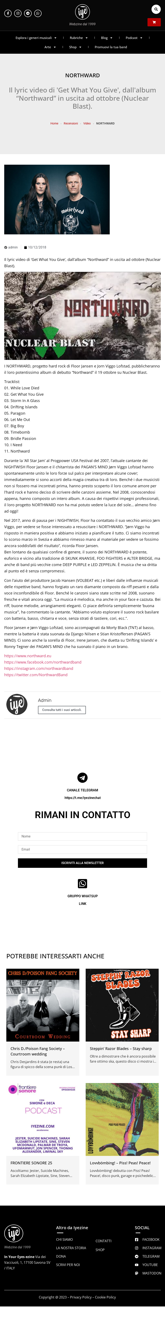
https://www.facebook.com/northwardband (42, 662)
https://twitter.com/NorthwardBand (36, 674)
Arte (50, 47)
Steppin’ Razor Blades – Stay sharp (121, 1048)
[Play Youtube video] (82, 316)
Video (87, 123)
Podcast (134, 37)
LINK (82, 904)
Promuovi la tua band (111, 47)
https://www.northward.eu (27, 655)
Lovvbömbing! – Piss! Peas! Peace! (120, 1162)
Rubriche (79, 37)
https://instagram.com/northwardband (38, 668)
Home (54, 123)
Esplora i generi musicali (36, 37)
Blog (107, 37)
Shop (75, 47)
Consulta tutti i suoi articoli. (62, 710)
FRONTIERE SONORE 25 (31, 1162)
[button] (156, 9)
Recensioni (71, 123)
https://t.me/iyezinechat (83, 798)
